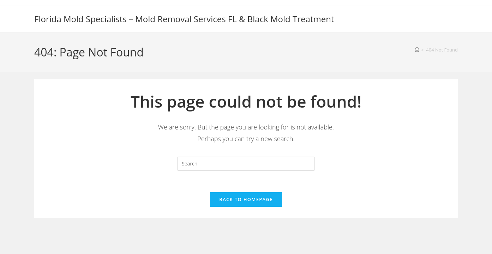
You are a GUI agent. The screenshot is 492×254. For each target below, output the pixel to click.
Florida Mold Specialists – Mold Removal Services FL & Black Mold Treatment (184, 19)
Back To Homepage (245, 199)
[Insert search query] (246, 164)
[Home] (417, 50)
